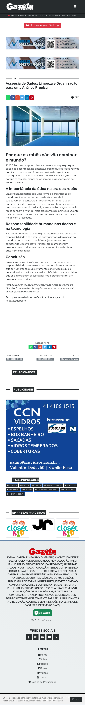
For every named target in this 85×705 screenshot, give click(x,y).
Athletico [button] (70, 485)
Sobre (42, 659)
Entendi (76, 699)
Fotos (42, 668)
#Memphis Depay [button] (15, 494)
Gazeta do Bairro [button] (53, 485)
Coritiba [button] (36, 485)
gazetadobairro (17, 300)
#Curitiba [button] (12, 485)
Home (42, 654)
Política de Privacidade (42, 682)
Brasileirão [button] (13, 490)
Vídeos (43, 673)
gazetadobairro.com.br (26, 291)
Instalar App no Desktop (42, 25)
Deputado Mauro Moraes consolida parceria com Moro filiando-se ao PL (44, 16)
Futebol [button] (24, 485)
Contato (42, 677)
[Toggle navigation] (75, 6)
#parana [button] (27, 490)
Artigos (42, 663)
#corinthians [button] (68, 490)
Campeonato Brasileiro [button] (46, 490)
